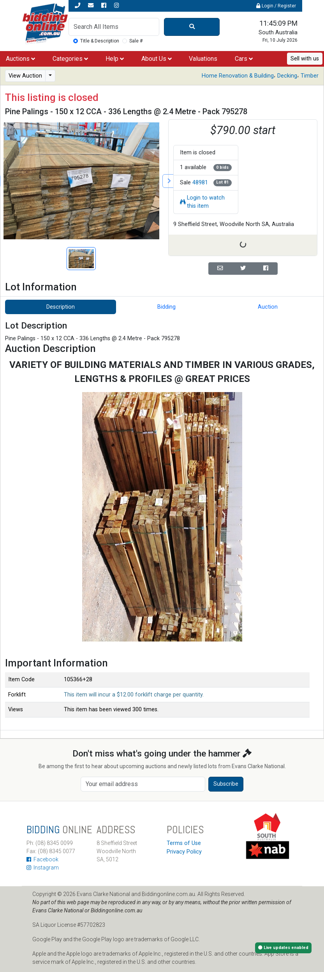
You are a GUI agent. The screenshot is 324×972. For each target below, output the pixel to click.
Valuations (203, 58)
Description (60, 307)
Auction (268, 307)
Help (115, 58)
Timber (310, 75)
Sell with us (305, 58)
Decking (287, 75)
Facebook (42, 859)
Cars (244, 58)
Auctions (20, 58)
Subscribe (225, 784)
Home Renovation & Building (238, 75)
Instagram (42, 867)
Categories (70, 58)
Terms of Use (184, 843)
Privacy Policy (184, 851)
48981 (200, 182)
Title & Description (99, 41)
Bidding (166, 307)
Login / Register (276, 6)
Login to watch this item (202, 202)
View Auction (25, 75)
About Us (156, 58)
